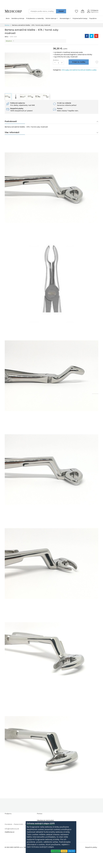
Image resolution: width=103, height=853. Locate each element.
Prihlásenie (94, 10)
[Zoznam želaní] (76, 11)
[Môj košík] (82, 11)
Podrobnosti (11, 121)
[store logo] (13, 11)
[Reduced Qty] (55, 63)
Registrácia (94, 12)
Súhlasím (56, 851)
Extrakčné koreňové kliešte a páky (83, 70)
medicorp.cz (9, 833)
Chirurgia (65, 70)
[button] (15, 96)
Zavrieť (64, 851)
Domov (7, 25)
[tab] (51, 121)
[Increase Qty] (63, 63)
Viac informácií (12, 133)
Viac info (71, 851)
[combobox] (42, 11)
